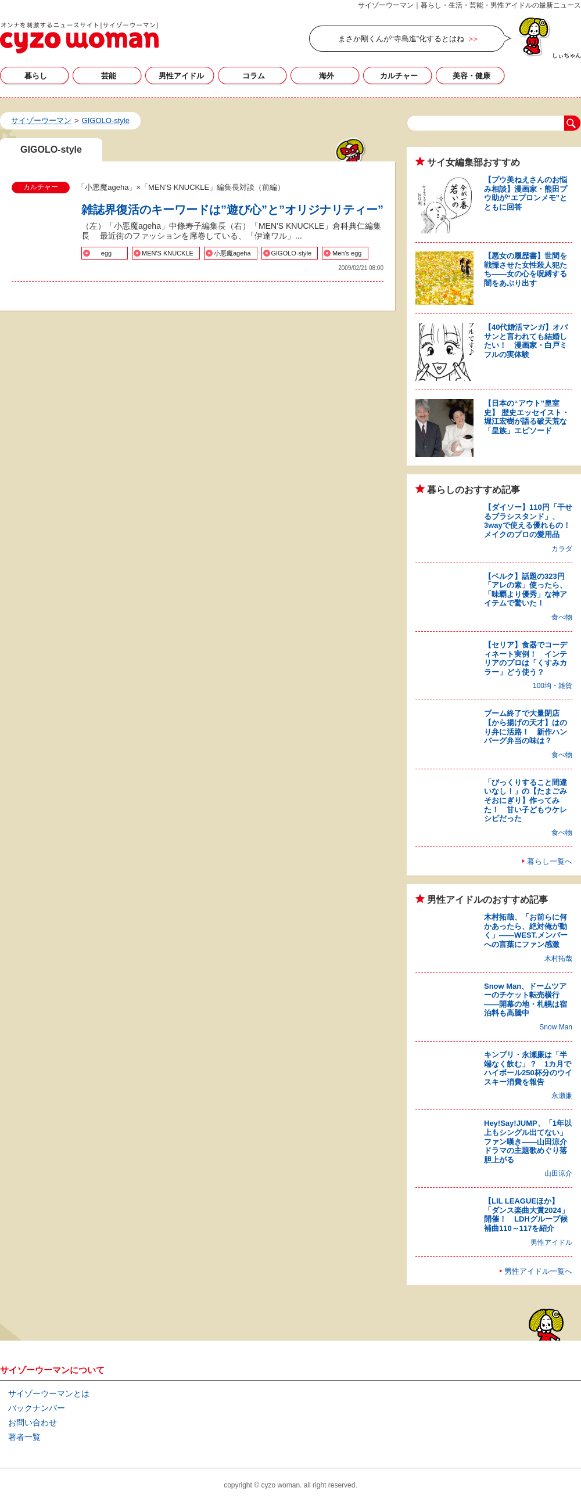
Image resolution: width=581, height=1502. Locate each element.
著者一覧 (24, 1437)
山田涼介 (558, 1173)
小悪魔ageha (232, 253)
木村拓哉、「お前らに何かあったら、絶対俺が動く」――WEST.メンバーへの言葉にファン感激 (526, 931)
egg (106, 253)
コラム (253, 75)
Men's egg (346, 253)
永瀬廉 (561, 1096)
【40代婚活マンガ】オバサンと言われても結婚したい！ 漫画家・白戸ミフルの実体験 (526, 341)
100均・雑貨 (552, 686)
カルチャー (399, 75)
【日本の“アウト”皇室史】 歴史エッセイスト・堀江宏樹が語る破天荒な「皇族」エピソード (526, 417)
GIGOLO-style (291, 253)
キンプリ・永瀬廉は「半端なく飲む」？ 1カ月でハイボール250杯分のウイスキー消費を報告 (528, 1068)
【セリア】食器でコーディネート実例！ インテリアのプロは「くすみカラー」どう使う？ (525, 658)
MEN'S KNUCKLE (167, 253)
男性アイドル (181, 75)
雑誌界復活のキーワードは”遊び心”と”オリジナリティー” (232, 209)
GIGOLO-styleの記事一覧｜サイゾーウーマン (79, 37)
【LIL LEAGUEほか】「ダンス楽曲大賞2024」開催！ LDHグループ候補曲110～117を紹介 (526, 1215)
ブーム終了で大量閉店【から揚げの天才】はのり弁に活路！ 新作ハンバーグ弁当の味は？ (525, 727)
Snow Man (555, 1027)
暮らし (35, 75)
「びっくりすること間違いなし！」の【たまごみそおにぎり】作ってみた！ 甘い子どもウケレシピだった (525, 800)
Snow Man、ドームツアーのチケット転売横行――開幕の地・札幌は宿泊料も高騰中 (525, 1000)
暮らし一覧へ (549, 861)
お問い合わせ (32, 1422)
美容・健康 (471, 75)
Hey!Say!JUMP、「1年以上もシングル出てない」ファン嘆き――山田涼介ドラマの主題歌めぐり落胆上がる (528, 1141)
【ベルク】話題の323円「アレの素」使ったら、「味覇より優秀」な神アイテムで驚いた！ (525, 590)
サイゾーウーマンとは (48, 1393)
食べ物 (561, 617)
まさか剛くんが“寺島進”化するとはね (401, 38)
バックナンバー (36, 1408)
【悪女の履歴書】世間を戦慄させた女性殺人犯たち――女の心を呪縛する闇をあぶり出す (525, 269)
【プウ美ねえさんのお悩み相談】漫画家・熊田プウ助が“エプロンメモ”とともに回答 (525, 193)
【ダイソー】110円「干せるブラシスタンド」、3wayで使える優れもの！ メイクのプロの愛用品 (531, 521)
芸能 (108, 75)
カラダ (561, 549)
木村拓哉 (558, 958)
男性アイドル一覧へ (538, 1271)
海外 (326, 75)
